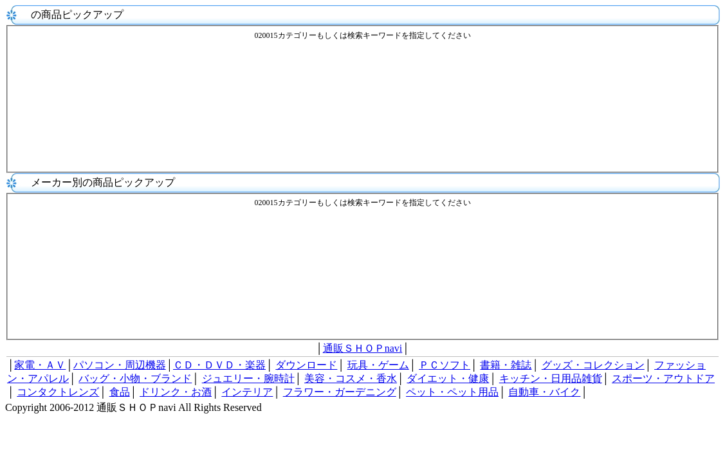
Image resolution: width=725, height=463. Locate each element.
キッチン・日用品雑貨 (550, 378)
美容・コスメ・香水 (350, 378)
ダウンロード (306, 364)
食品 (119, 391)
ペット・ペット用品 (452, 391)
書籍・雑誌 (505, 364)
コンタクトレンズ (58, 391)
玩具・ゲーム (378, 364)
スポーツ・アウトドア (663, 378)
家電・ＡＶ (40, 364)
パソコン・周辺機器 (119, 364)
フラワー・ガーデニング (339, 391)
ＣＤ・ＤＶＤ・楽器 (219, 364)
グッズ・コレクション (593, 364)
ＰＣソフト (444, 364)
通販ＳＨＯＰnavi (363, 348)
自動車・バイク (544, 391)
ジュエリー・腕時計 (248, 378)
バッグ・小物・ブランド (135, 378)
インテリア (247, 391)
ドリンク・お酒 (176, 391)
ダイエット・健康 (448, 378)
